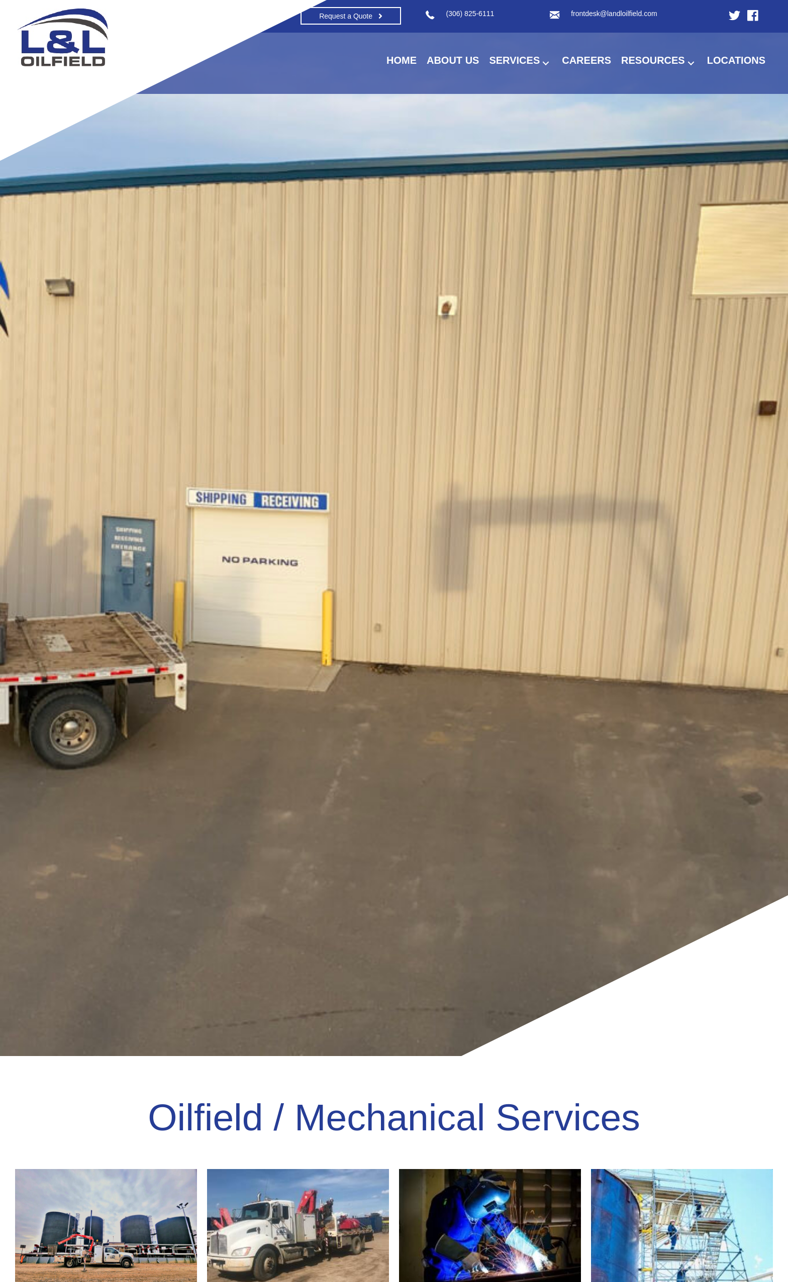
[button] (351, 16)
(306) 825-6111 (470, 14)
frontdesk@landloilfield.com (614, 14)
